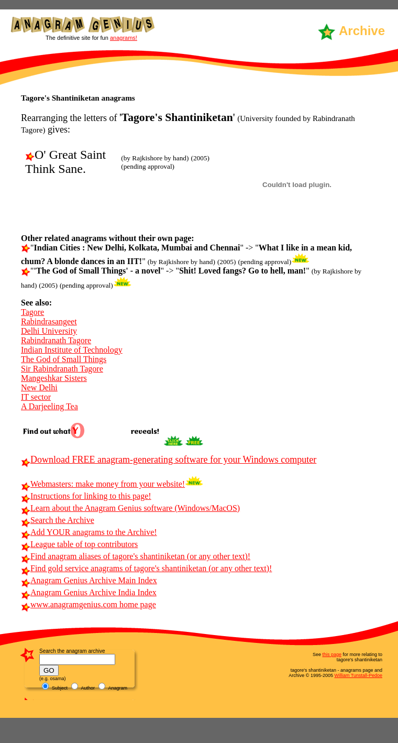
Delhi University (49, 330)
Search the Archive (57, 520)
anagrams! (123, 38)
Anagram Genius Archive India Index (89, 592)
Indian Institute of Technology (72, 349)
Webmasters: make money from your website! (103, 483)
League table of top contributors (79, 544)
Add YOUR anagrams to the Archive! (89, 532)
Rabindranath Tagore (56, 340)
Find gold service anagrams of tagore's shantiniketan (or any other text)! (146, 568)
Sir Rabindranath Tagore (62, 368)
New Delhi (39, 387)
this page (331, 654)
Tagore (32, 312)
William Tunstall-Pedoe (358, 675)
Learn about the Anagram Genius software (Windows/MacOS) (130, 508)
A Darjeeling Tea (49, 406)
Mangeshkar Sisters (54, 378)
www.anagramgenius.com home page (88, 604)
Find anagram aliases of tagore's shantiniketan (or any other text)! (135, 556)
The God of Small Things (63, 359)
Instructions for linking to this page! (86, 495)
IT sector (36, 396)
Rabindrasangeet (49, 321)
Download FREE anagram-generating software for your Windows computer (168, 459)
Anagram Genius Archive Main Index (89, 580)
